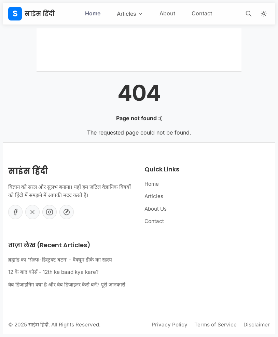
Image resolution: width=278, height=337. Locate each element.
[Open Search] (248, 14)
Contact (202, 13)
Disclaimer (257, 324)
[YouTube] (66, 212)
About (167, 13)
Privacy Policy (169, 324)
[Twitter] (32, 212)
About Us (155, 209)
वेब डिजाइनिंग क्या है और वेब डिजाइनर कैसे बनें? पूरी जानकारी (66, 284)
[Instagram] (49, 212)
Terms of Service (215, 324)
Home (92, 13)
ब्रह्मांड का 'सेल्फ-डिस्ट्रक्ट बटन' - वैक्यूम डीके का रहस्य (60, 259)
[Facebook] (15, 212)
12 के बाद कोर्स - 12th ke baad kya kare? (53, 272)
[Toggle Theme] (264, 14)
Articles (130, 13)
